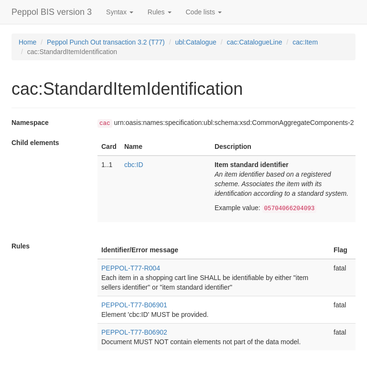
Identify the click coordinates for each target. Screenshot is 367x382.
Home (27, 42)
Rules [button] (160, 12)
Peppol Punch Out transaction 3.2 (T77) (106, 42)
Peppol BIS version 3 (51, 12)
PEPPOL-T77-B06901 (134, 305)
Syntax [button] (119, 12)
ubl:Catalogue (195, 42)
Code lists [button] (204, 12)
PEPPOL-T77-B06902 (134, 332)
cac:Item (305, 42)
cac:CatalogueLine (254, 42)
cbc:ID (133, 165)
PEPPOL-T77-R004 (130, 268)
